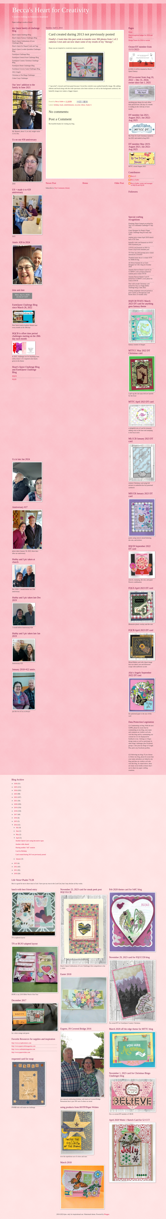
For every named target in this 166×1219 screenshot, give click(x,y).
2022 (16, 797)
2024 (16, 790)
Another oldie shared (22, 844)
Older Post (119, 183)
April (18, 838)
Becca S (133, 176)
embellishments (69, 105)
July (17, 827)
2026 (16, 783)
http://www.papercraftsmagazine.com (24, 1046)
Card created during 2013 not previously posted (31, 854)
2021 (16, 801)
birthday (56, 105)
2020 (16, 804)
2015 (16, 821)
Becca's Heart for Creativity (50, 10)
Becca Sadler (135, 180)
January (18, 859)
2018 (16, 811)
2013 (16, 863)
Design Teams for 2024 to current (139, 40)
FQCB (14, 379)
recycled (77, 105)
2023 (16, 794)
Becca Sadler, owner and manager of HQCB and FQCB (142, 184)
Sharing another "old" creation (25, 847)
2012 (16, 867)
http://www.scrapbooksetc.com (21, 1043)
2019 (16, 807)
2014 (16, 825)
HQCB (14, 376)
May (17, 834)
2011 (16, 870)
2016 (16, 818)
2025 (16, 787)
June (17, 831)
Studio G (89, 105)
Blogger (106, 1214)
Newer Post (51, 183)
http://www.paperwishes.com (21, 1052)
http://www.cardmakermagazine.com (23, 1049)
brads (61, 105)
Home (85, 183)
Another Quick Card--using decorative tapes (30, 841)
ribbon (83, 105)
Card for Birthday (21, 851)
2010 (16, 873)
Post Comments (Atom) (62, 188)
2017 (16, 814)
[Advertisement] (19, 419)
